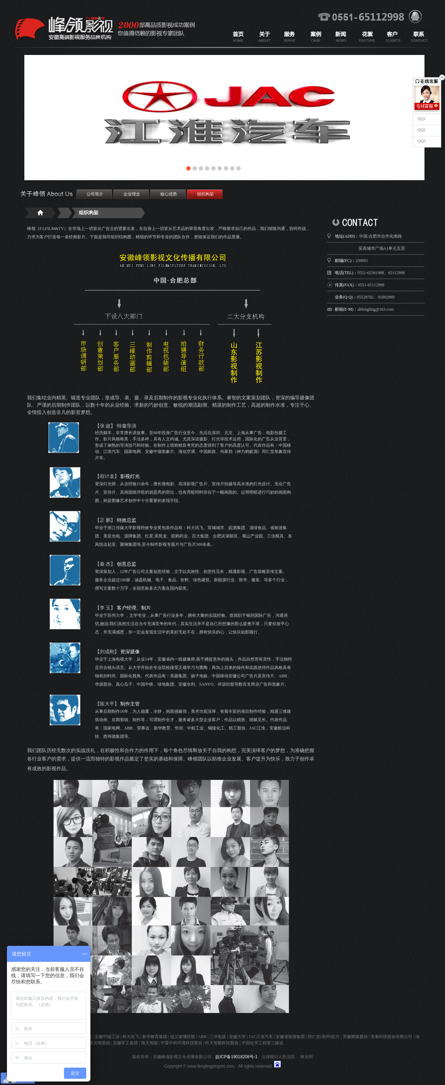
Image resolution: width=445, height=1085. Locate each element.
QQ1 (421, 118)
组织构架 (205, 194)
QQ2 (421, 129)
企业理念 (131, 194)
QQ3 (421, 140)
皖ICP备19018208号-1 (236, 1056)
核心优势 (168, 194)
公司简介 (95, 194)
